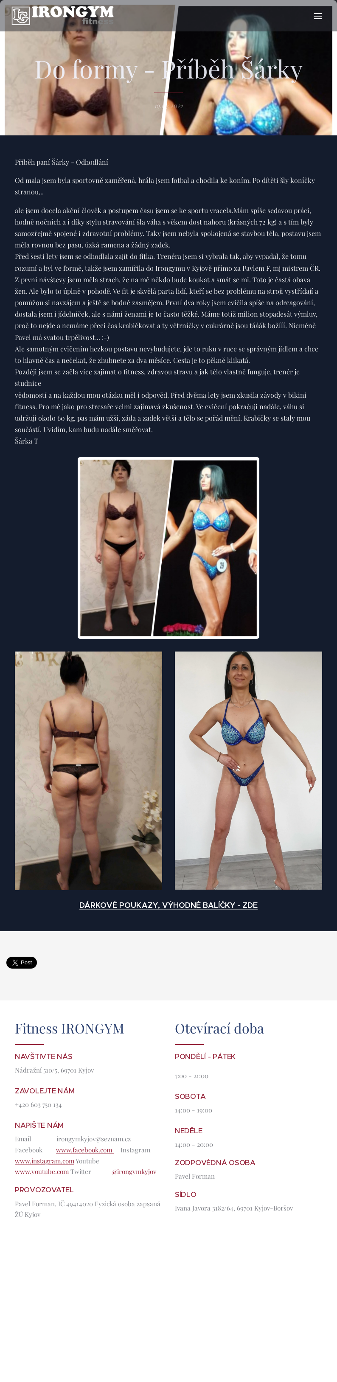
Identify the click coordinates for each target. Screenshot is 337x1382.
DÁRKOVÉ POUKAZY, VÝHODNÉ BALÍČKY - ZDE (168, 905)
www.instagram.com (44, 1160)
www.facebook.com (85, 1150)
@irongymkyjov (134, 1171)
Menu (318, 16)
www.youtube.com (42, 1171)
